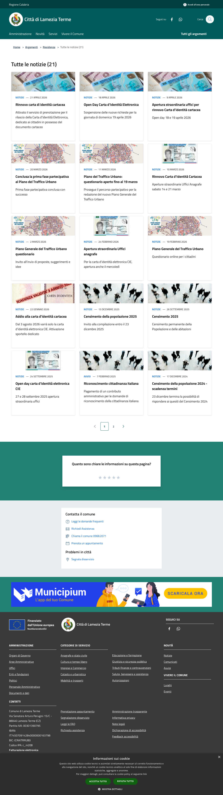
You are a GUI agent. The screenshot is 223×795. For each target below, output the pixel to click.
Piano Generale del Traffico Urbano (177, 248)
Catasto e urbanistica (73, 674)
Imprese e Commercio (73, 668)
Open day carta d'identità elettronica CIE (42, 386)
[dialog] (111, 774)
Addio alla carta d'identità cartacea (41, 316)
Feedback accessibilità (125, 736)
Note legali (118, 724)
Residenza (49, 47)
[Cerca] (210, 19)
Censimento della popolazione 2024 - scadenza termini (179, 386)
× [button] (219, 757)
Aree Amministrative (21, 662)
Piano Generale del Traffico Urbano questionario (41, 251)
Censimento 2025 (165, 316)
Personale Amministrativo (24, 687)
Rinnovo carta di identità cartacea (40, 104)
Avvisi (87, 376)
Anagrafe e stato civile (74, 655)
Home (16, 47)
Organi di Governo (19, 655)
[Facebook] (170, 19)
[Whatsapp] (178, 19)
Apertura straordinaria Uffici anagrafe (104, 251)
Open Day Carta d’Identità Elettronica (111, 104)
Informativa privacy (123, 718)
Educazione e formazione (127, 655)
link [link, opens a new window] (145, 774)
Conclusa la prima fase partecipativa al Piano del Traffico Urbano (42, 179)
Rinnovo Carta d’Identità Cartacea (177, 176)
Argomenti (31, 47)
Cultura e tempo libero (74, 662)
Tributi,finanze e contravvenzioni (131, 668)
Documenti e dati (19, 693)
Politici (13, 680)
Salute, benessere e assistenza (130, 674)
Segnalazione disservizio (75, 718)
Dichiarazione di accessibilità (129, 730)
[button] (111, 789)
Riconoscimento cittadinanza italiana (111, 383)
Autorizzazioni (120, 680)
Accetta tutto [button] (98, 781)
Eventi (167, 691)
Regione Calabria (19, 4)
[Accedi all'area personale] (196, 5)
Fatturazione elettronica (23, 750)
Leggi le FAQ (68, 724)
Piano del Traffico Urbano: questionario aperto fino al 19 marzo (111, 179)
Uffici (12, 668)
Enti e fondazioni (19, 674)
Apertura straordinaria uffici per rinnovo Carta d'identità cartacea (176, 107)
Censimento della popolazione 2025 (110, 316)
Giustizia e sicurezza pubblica (129, 661)
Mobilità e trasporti (72, 680)
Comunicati (170, 662)
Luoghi (168, 685)
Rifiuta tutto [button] (125, 781)
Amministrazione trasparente (129, 711)
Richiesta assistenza (73, 730)
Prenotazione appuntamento (77, 711)
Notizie (20, 97)
